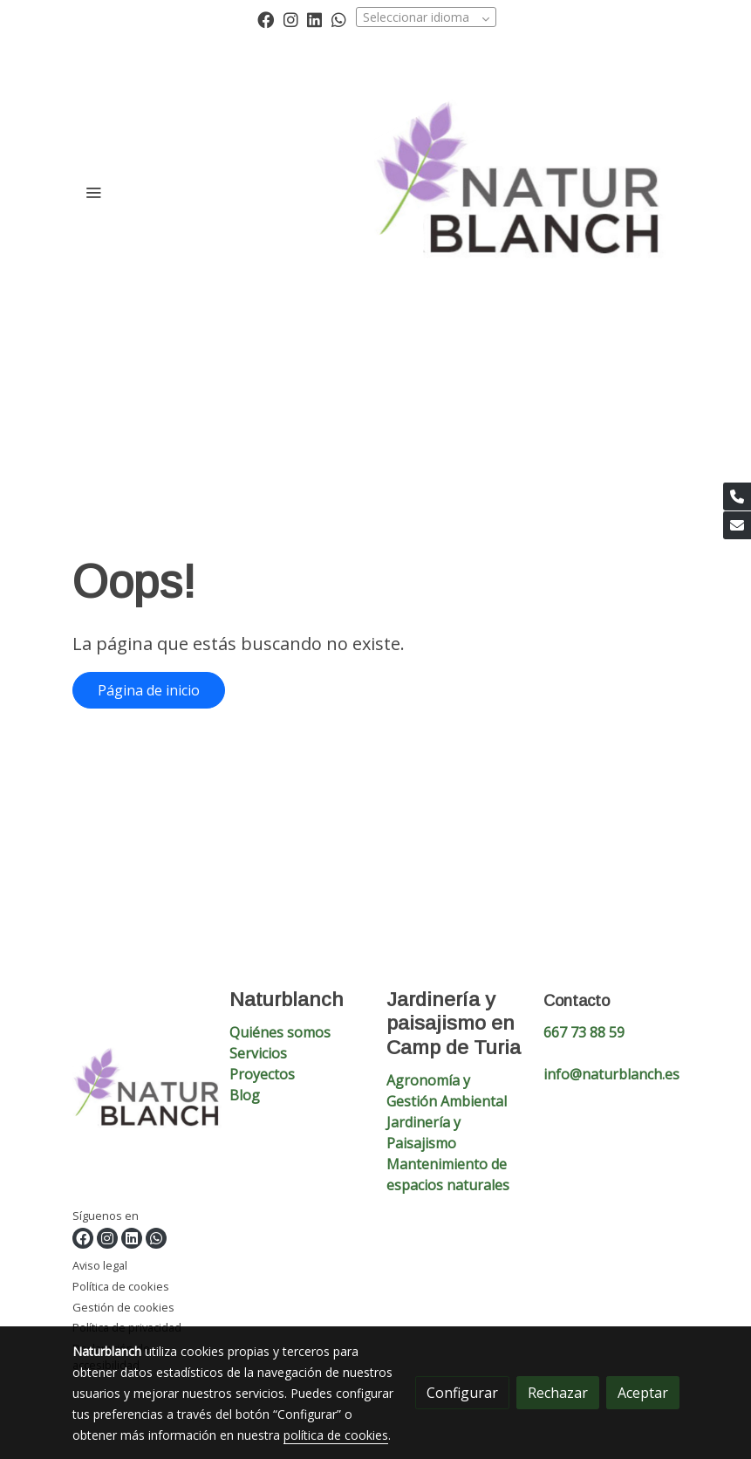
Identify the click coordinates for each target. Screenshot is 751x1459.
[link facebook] (265, 18)
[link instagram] (290, 18)
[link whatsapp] (338, 18)
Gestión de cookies (123, 1307)
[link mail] (737, 525)
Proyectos (262, 1074)
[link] (526, 192)
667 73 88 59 (584, 1032)
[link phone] (737, 496)
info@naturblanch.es (611, 1074)
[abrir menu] (93, 192)
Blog (244, 1095)
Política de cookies (120, 1286)
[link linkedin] (314, 18)
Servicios (258, 1053)
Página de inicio (149, 690)
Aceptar (643, 1392)
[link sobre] (140, 1098)
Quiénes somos (280, 1032)
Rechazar (558, 1392)
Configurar (462, 1392)
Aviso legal (99, 1265)
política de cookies (335, 1435)
